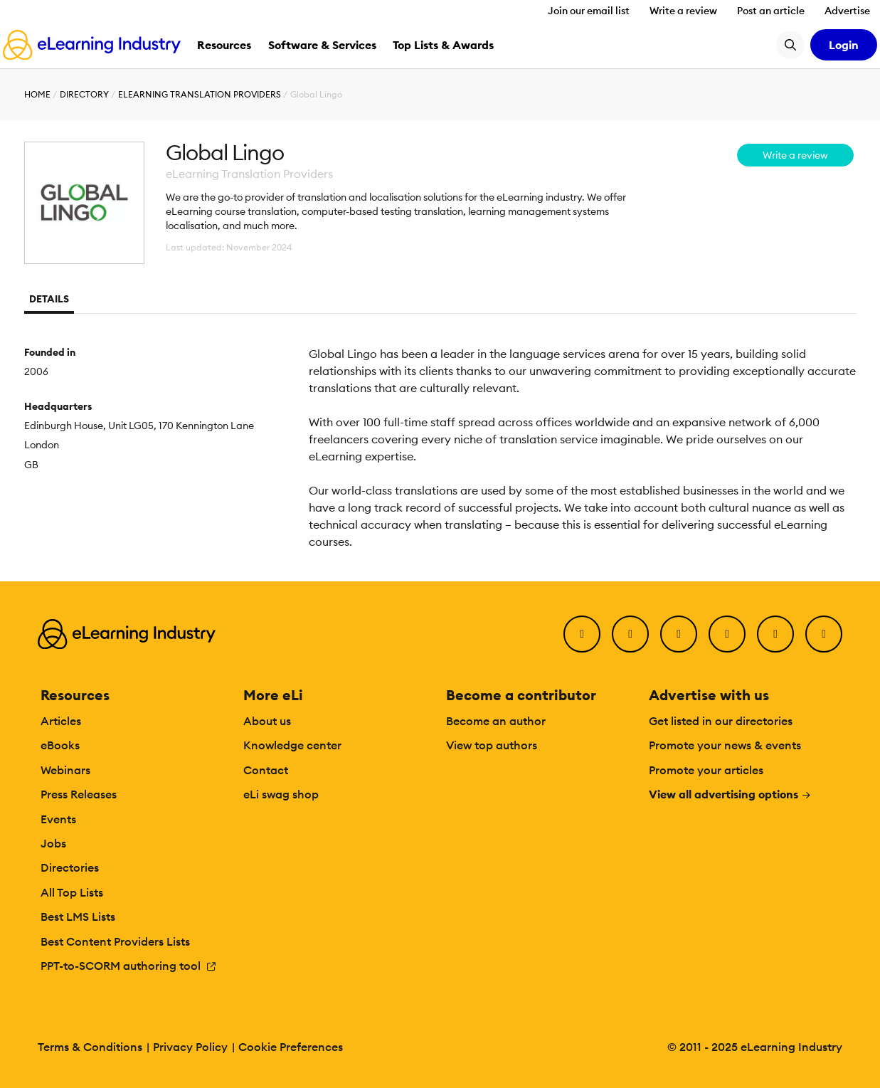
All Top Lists (72, 892)
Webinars (65, 770)
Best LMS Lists (78, 916)
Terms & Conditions (90, 1047)
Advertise (847, 10)
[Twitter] (630, 634)
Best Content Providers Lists (115, 941)
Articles (61, 721)
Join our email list (589, 10)
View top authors (491, 745)
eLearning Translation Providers (199, 94)
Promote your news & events (725, 745)
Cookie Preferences (290, 1047)
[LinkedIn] (678, 634)
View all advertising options (730, 794)
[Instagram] (823, 634)
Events (58, 819)
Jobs (53, 843)
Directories (70, 867)
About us (267, 721)
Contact (265, 770)
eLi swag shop (281, 794)
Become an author (496, 721)
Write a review (683, 10)
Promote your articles (706, 770)
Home (37, 94)
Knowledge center (292, 745)
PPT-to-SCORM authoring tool (128, 965)
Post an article (771, 10)
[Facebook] (581, 634)
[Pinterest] (775, 634)
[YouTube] (727, 634)
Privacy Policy (190, 1047)
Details (49, 298)
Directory (84, 94)
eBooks (60, 745)
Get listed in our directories (720, 721)
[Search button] (790, 45)
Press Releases (79, 794)
